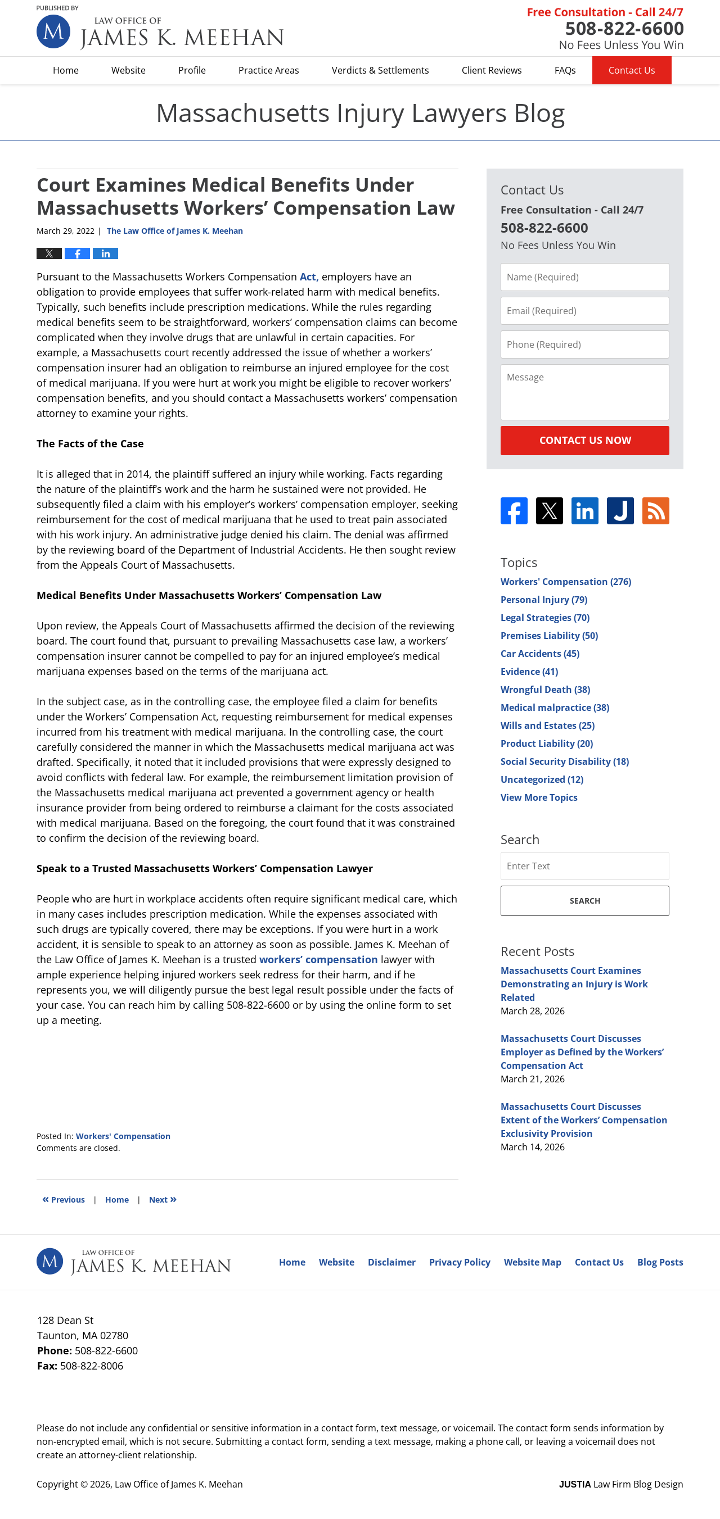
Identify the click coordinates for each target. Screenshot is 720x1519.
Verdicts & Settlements (380, 70)
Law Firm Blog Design (621, 1484)
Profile (192, 70)
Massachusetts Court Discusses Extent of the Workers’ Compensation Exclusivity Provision (584, 1120)
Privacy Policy (459, 1262)
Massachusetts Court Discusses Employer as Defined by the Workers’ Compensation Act (582, 1052)
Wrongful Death (545, 689)
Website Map (532, 1262)
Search (585, 900)
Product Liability (547, 743)
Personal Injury (544, 599)
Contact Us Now (585, 440)
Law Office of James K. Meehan (179, 1484)
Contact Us (632, 70)
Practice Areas (268, 70)
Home (66, 70)
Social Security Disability (565, 761)
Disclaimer (392, 1262)
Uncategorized (542, 779)
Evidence (529, 671)
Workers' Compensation (123, 1136)
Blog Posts (660, 1262)
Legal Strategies (545, 617)
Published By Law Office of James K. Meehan (605, 28)
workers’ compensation (318, 959)
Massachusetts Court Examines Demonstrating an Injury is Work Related (574, 984)
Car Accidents (540, 653)
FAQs (565, 70)
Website (128, 70)
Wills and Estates (548, 725)
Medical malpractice (555, 707)
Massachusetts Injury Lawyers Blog (160, 28)
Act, (309, 276)
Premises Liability (549, 635)
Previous (63, 1198)
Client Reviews (492, 70)
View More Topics (539, 797)
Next (163, 1198)
